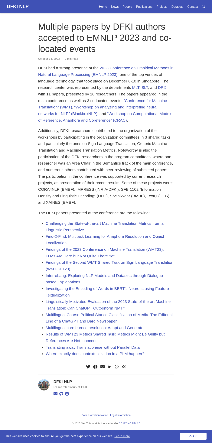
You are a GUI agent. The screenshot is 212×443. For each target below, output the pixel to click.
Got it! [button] (193, 436)
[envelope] (102, 367)
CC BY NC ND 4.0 (129, 423)
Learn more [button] (122, 436)
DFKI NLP (18, 6)
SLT (145, 87)
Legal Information (120, 415)
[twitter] (88, 367)
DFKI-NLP (63, 381)
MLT (135, 87)
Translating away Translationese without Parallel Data (93, 347)
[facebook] (95, 367)
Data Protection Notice (94, 415)
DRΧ (162, 87)
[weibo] (124, 367)
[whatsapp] (117, 367)
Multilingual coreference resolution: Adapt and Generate (94, 328)
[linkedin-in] (110, 367)
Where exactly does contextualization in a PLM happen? (95, 354)
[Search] (203, 7)
